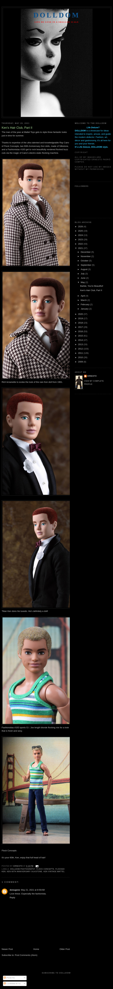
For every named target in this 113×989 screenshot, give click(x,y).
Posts (9, 978)
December (86, 252)
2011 (81, 353)
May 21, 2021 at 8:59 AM (33, 890)
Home (36, 949)
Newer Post (7, 949)
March (84, 300)
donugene (15, 890)
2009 (81, 361)
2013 (81, 344)
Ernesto (92, 376)
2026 (81, 226)
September (86, 265)
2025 (81, 231)
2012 (81, 348)
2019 (81, 318)
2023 (81, 239)
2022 (81, 244)
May (83, 282)
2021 (81, 248)
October (85, 260)
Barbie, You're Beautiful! (91, 286)
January (85, 309)
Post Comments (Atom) (26, 955)
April (83, 296)
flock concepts (45, 869)
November (86, 256)
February (85, 304)
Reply (12, 897)
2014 (81, 340)
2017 (81, 327)
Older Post (65, 949)
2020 (81, 314)
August (84, 269)
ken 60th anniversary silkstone (24, 871)
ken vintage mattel (54, 871)
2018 (81, 323)
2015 (81, 335)
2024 (81, 235)
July (83, 273)
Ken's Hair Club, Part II (91, 290)
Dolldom (56, 15)
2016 (81, 331)
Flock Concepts (9, 850)
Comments (12, 983)
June (83, 278)
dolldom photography (22, 869)
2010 (81, 357)
